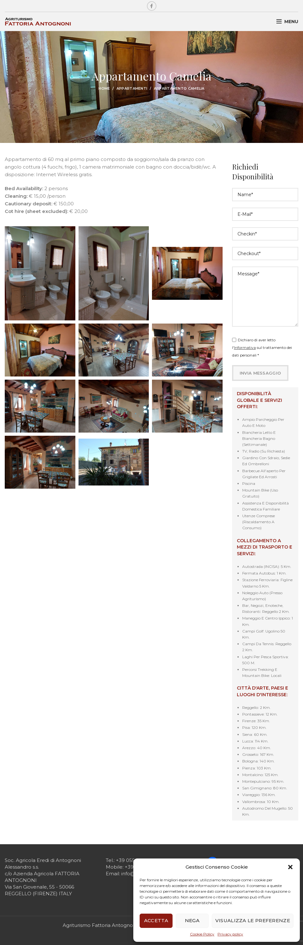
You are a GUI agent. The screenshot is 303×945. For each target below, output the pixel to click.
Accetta (156, 920)
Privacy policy (230, 934)
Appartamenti (132, 88)
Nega (192, 920)
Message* (265, 297)
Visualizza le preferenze (252, 920)
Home (104, 88)
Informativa (245, 347)
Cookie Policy (202, 934)
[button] (290, 867)
